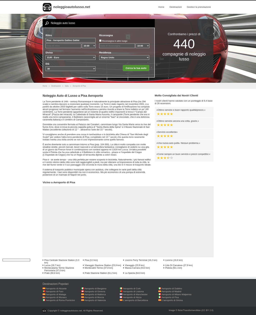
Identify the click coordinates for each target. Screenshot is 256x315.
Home (161, 7)
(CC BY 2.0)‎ (207, 310)
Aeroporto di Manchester (135, 294)
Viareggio (129, 265)
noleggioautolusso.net (71, 7)
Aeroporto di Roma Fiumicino (60, 300)
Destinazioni (175, 7)
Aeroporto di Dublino (172, 288)
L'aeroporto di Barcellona (135, 300)
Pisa (87, 260)
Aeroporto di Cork (132, 288)
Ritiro (49, 35)
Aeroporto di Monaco (56, 297)
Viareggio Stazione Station (98, 265)
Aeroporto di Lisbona (133, 291)
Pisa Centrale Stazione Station (59, 260)
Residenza (105, 52)
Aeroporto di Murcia (94, 297)
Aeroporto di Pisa (170, 297)
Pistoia (168, 268)
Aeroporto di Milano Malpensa (176, 294)
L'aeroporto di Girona (172, 300)
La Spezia (130, 273)
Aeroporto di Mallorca (95, 294)
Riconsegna (106, 35)
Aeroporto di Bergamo (95, 288)
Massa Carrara (132, 268)
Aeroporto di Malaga (56, 294)
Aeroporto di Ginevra (95, 291)
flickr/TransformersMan (189, 310)
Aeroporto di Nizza (132, 297)
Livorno (169, 260)
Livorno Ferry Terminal (136, 260)
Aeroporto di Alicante (56, 288)
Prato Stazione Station (96, 273)
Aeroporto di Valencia (95, 300)
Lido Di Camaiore (174, 265)
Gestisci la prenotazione (199, 7)
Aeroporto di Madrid (171, 291)
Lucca (47, 265)
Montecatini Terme (94, 268)
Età (47, 63)
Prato (47, 273)
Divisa (49, 52)
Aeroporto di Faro (54, 291)
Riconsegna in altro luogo (114, 41)
